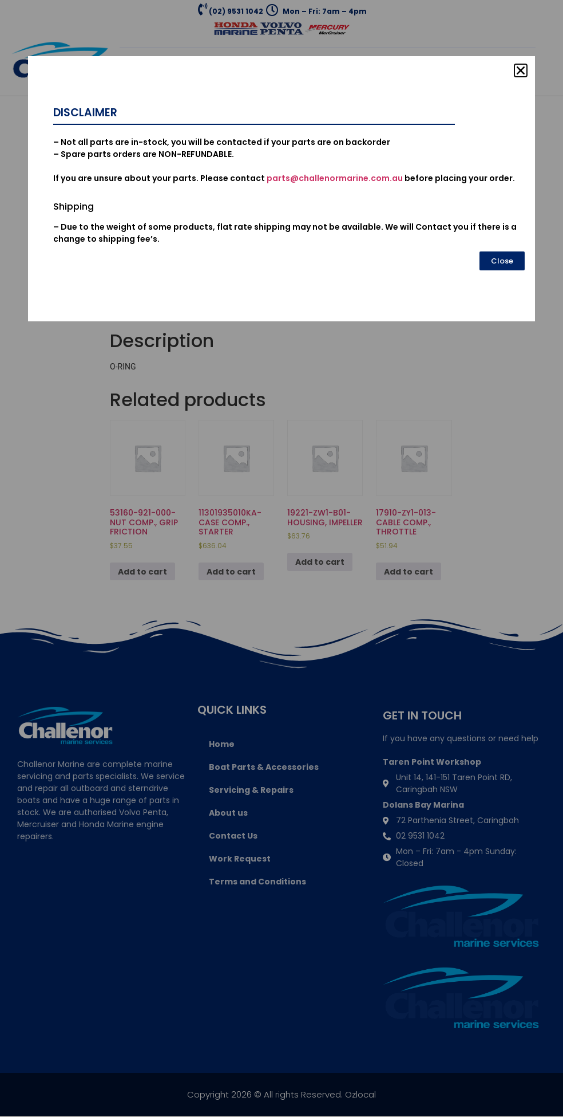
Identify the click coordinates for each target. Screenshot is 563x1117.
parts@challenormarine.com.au (335, 178)
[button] (520, 70)
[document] (281, 558)
